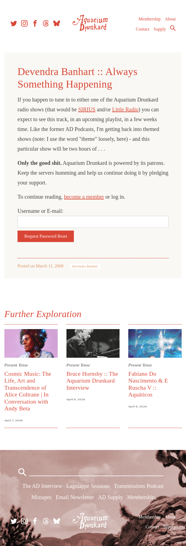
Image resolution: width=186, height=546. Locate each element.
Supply (160, 29)
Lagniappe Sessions (88, 486)
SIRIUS (86, 109)
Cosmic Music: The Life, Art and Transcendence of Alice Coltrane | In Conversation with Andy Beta (27, 391)
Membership (149, 19)
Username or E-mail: (40, 211)
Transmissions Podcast (139, 486)
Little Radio (125, 109)
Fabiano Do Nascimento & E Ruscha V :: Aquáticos (148, 384)
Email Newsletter (75, 497)
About (170, 19)
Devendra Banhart (85, 266)
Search (173, 28)
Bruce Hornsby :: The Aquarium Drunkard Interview (92, 381)
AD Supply (110, 497)
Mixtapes (41, 497)
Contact (143, 29)
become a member (84, 197)
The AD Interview (42, 486)
